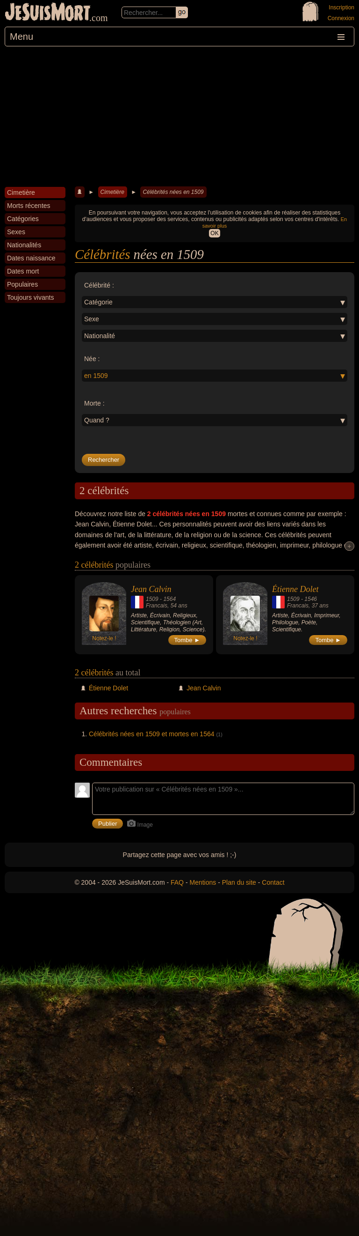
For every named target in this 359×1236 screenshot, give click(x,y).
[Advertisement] (179, 116)
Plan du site (239, 882)
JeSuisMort (48, 13)
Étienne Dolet (295, 589)
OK (214, 233)
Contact (273, 882)
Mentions (202, 882)
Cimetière (112, 192)
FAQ (177, 882)
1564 (169, 599)
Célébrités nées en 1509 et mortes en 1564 (152, 734)
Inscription (341, 7)
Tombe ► (187, 640)
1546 (310, 599)
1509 (152, 599)
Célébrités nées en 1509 (173, 192)
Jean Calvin (151, 589)
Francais (156, 605)
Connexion (341, 18)
